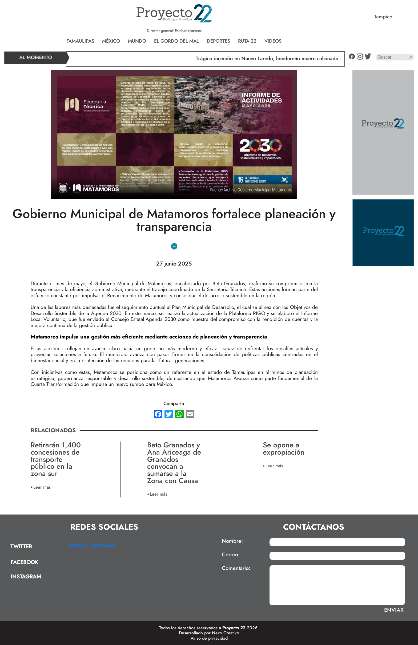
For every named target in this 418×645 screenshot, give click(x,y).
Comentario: (236, 568)
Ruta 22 (247, 41)
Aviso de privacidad (209, 638)
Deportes (218, 41)
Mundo (137, 41)
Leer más (42, 487)
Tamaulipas (80, 41)
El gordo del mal (176, 41)
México (111, 41)
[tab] (34, 547)
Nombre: (232, 541)
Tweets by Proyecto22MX (92, 545)
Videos (273, 41)
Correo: (231, 555)
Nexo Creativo (225, 633)
